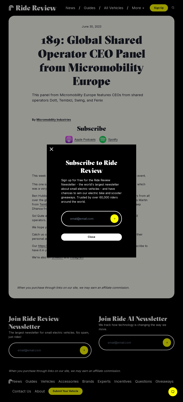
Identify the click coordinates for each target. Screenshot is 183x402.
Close (91, 236)
